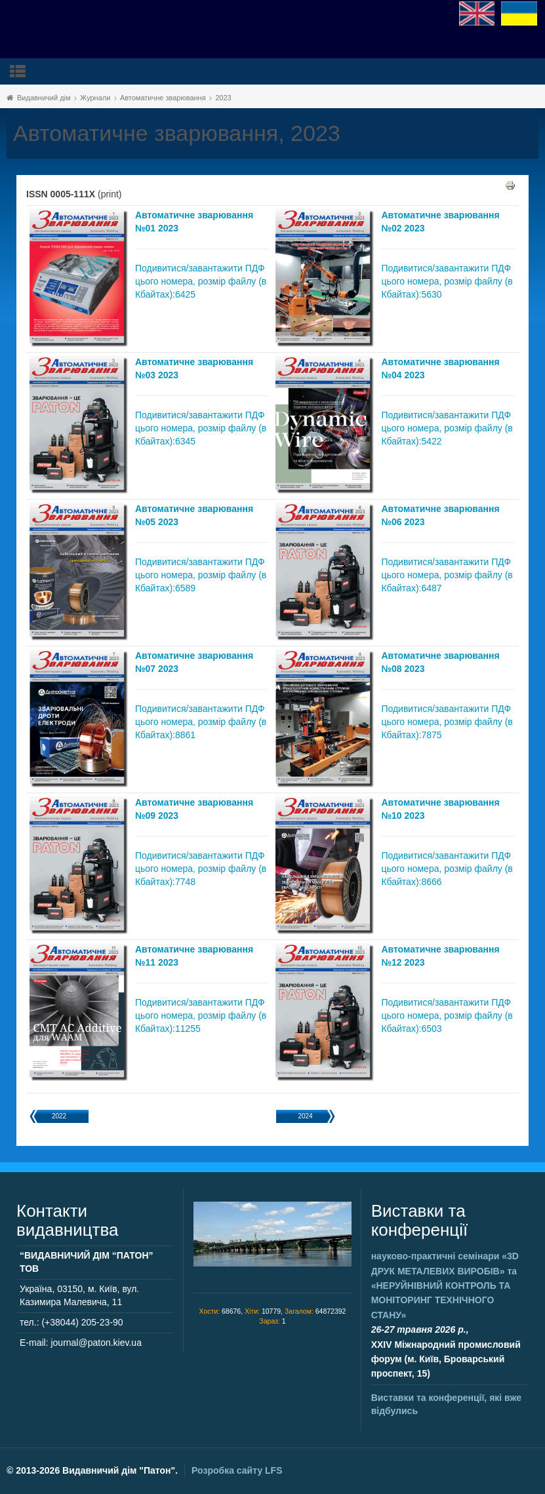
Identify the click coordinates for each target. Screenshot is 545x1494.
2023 (223, 98)
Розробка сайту (237, 1470)
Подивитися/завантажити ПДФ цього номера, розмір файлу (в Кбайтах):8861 (200, 721)
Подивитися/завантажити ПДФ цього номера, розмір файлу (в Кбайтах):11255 (200, 1015)
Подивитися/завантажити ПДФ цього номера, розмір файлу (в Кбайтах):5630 (446, 281)
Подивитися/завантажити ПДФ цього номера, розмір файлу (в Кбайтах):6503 (446, 1015)
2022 (59, 1116)
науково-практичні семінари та (445, 1285)
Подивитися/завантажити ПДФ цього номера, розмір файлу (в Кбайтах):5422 (446, 428)
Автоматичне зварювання (163, 98)
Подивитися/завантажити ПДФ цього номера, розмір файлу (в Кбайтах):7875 (446, 721)
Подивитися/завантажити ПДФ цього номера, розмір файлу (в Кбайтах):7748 (200, 868)
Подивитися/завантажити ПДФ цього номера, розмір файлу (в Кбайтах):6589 (200, 575)
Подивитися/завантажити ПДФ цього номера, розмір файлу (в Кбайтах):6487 (446, 575)
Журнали (95, 98)
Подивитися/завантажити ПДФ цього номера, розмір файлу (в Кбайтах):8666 (446, 868)
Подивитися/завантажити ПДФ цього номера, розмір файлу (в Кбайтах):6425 (200, 281)
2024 (305, 1116)
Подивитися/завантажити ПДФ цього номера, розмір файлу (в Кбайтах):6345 (200, 428)
